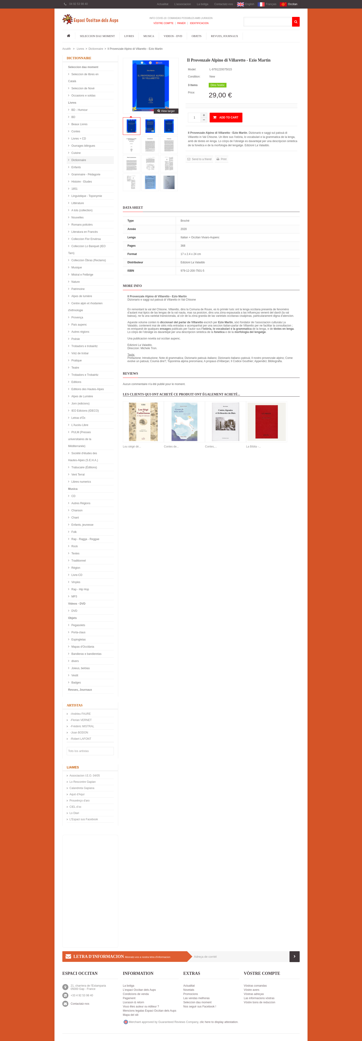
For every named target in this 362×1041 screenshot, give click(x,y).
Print (223, 159)
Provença (77, 317)
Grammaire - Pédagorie (85, 174)
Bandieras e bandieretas (86, 654)
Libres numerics (81, 481)
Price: (191, 92)
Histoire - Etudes (81, 181)
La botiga (202, 4)
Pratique (76, 360)
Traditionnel (78, 560)
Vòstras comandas (255, 985)
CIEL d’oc (75, 806)
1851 (74, 188)
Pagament (129, 998)
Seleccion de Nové (82, 88)
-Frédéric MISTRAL (81, 726)
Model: (192, 69)
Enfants (76, 167)
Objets (197, 36)
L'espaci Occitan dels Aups (139, 989)
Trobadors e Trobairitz (84, 374)
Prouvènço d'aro (79, 800)
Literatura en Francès (84, 231)
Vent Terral (77, 474)
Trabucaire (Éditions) (84, 467)
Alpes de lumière (81, 296)
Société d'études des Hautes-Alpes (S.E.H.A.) (83, 457)
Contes (75, 131)
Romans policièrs (82, 224)
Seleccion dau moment (97, 36)
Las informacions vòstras (259, 998)
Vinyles (75, 582)
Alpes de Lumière (82, 396)
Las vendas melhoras (196, 998)
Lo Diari (74, 813)
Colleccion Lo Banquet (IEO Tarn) (87, 250)
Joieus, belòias (80, 668)
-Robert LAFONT (80, 738)
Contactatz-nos (223, 4)
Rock (74, 546)
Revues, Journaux (224, 36)
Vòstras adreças (254, 994)
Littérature (77, 203)
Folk (74, 532)
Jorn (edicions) (80, 403)
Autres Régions (80, 503)
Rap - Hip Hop (80, 589)
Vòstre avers (251, 989)
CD (73, 496)
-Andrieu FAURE (80, 713)
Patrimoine (78, 289)
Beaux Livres (79, 124)
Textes (75, 553)
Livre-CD (76, 575)
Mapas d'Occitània (82, 646)
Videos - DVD (173, 36)
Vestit (74, 675)
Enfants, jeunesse (82, 524)
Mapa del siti (130, 1014)
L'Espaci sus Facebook (83, 819)
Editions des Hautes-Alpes (87, 389)
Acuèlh (66, 48)
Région (75, 567)
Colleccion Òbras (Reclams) (88, 260)
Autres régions (80, 331)
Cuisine (76, 153)
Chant (75, 517)
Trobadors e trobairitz (84, 346)
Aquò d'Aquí (76, 794)
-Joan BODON (78, 732)
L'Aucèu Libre (79, 425)
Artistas (75, 705)
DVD (74, 610)
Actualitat (162, 4)
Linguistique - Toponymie (86, 196)
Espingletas (78, 639)
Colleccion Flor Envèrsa (86, 239)
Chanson (76, 510)
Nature (75, 281)
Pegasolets (78, 625)
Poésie (75, 339)
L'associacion (182, 4)
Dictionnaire (95, 48)
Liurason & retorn (133, 1002)
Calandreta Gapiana (81, 788)
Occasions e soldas (83, 95)
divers (75, 661)
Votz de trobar (80, 353)
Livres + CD (78, 138)
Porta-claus (78, 632)
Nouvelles (77, 217)
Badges (76, 682)
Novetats (188, 989)
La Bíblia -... (253, 446)
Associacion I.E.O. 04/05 (84, 775)
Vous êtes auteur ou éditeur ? (141, 1006)
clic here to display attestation (219, 1022)
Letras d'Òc (78, 418)
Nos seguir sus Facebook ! (199, 1006)
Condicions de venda (136, 994)
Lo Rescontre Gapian (82, 781)
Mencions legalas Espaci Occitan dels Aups (149, 1010)
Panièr (181, 23)
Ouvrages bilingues (83, 145)
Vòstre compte (164, 23)
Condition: (194, 76)
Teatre (75, 367)
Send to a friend (201, 159)
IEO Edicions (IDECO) (85, 410)
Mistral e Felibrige (82, 274)
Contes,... (211, 446)
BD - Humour (79, 110)
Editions (76, 382)
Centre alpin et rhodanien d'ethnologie (85, 307)
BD (73, 117)
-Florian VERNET (80, 720)
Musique (76, 267)
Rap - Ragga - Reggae (85, 539)
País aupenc (79, 324)
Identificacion (198, 23)
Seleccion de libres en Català (83, 78)
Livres (129, 36)
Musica (148, 36)
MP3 (74, 596)
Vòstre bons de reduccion (259, 1002)
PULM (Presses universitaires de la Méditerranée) (79, 439)
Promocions (190, 994)
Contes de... (171, 446)
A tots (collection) (82, 210)
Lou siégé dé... (132, 446)
